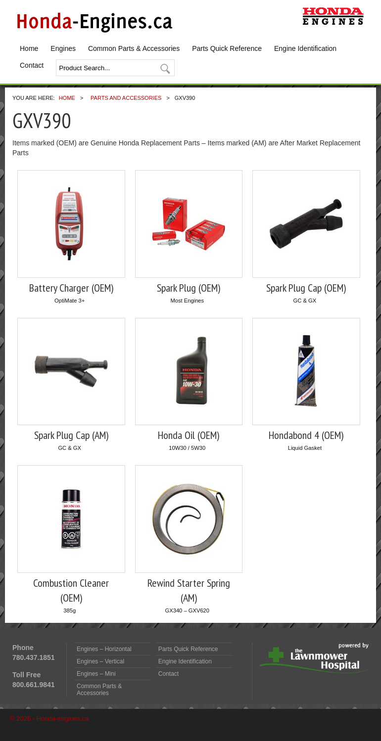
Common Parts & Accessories (134, 48)
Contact (32, 65)
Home (29, 48)
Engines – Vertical (100, 661)
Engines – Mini (96, 673)
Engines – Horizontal (104, 649)
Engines (63, 48)
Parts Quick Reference (227, 48)
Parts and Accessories (126, 98)
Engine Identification (305, 48)
